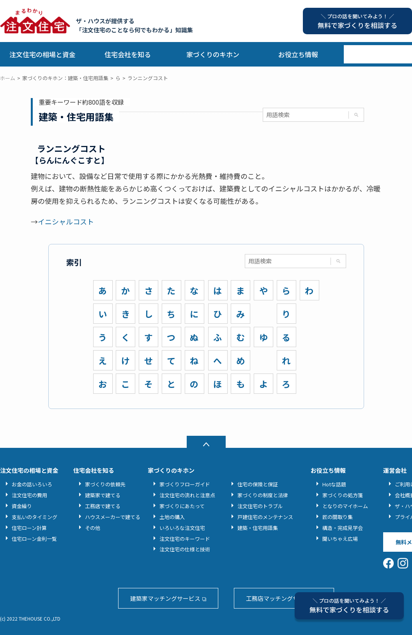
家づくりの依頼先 (105, 484)
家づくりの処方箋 (342, 495)
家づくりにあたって (182, 506)
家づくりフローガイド (184, 484)
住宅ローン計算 (29, 528)
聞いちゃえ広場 (340, 538)
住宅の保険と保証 (257, 484)
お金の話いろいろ (32, 484)
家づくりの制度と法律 (262, 495)
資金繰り (22, 506)
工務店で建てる (102, 506)
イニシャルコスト (66, 221)
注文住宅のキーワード (184, 538)
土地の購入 (172, 517)
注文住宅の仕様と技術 (184, 549)
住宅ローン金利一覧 (34, 538)
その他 (92, 528)
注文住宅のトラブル (260, 506)
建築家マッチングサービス (165, 598)
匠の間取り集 (337, 517)
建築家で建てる (102, 495)
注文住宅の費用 (29, 495)
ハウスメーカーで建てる (112, 517)
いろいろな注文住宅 (182, 528)
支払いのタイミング (34, 517)
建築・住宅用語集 (257, 528)
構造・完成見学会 (342, 528)
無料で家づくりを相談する (349, 605)
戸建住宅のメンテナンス (265, 517)
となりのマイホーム (345, 506)
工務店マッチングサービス (281, 598)
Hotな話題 (334, 484)
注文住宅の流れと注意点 (187, 495)
